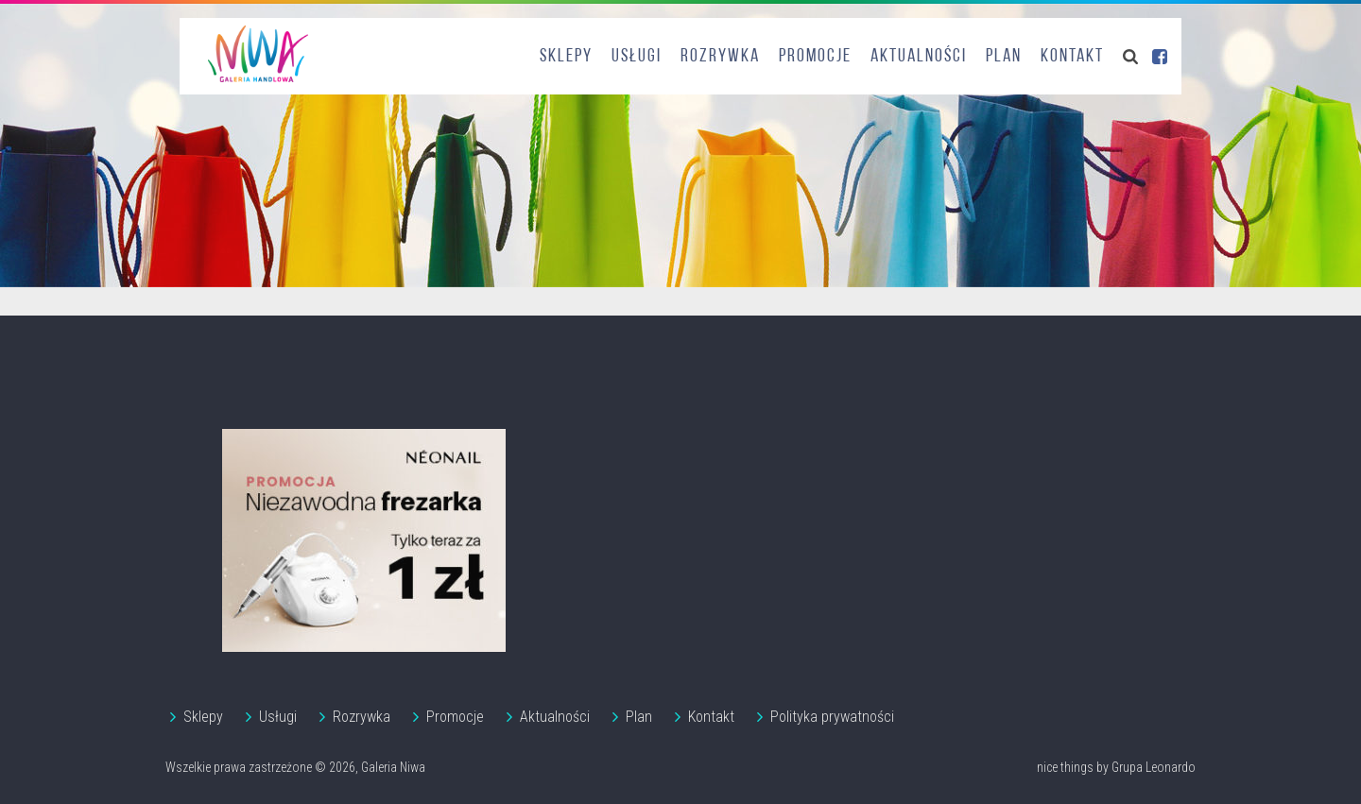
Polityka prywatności (832, 717)
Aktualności (918, 56)
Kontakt (1072, 56)
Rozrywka (720, 56)
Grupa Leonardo (1153, 767)
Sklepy (566, 56)
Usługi (637, 56)
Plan (1004, 56)
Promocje (815, 56)
